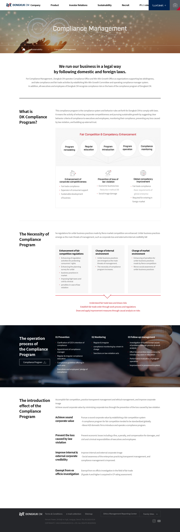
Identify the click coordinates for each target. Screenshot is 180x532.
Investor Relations (78, 5)
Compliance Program (34, 362)
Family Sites (148, 514)
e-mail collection (73, 513)
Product (55, 5)
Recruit (125, 5)
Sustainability (105, 5)
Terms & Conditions (53, 513)
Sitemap (88, 513)
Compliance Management (65, 49)
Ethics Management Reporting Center (120, 513)
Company (35, 5)
